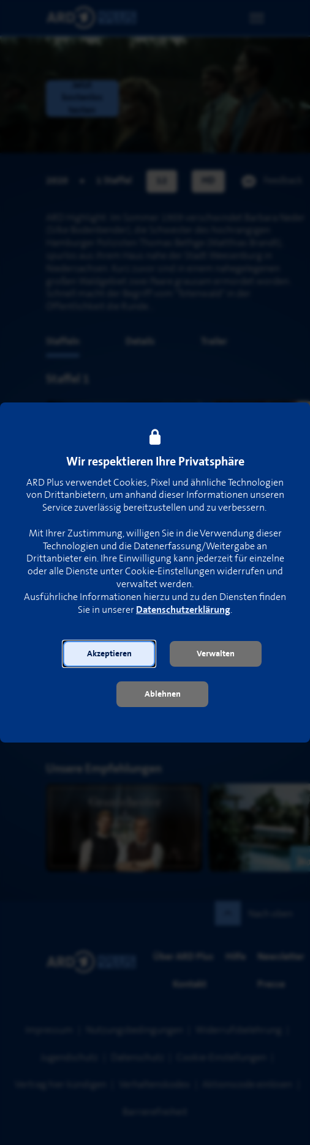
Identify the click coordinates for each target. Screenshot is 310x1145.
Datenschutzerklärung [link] (183, 610)
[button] (109, 654)
